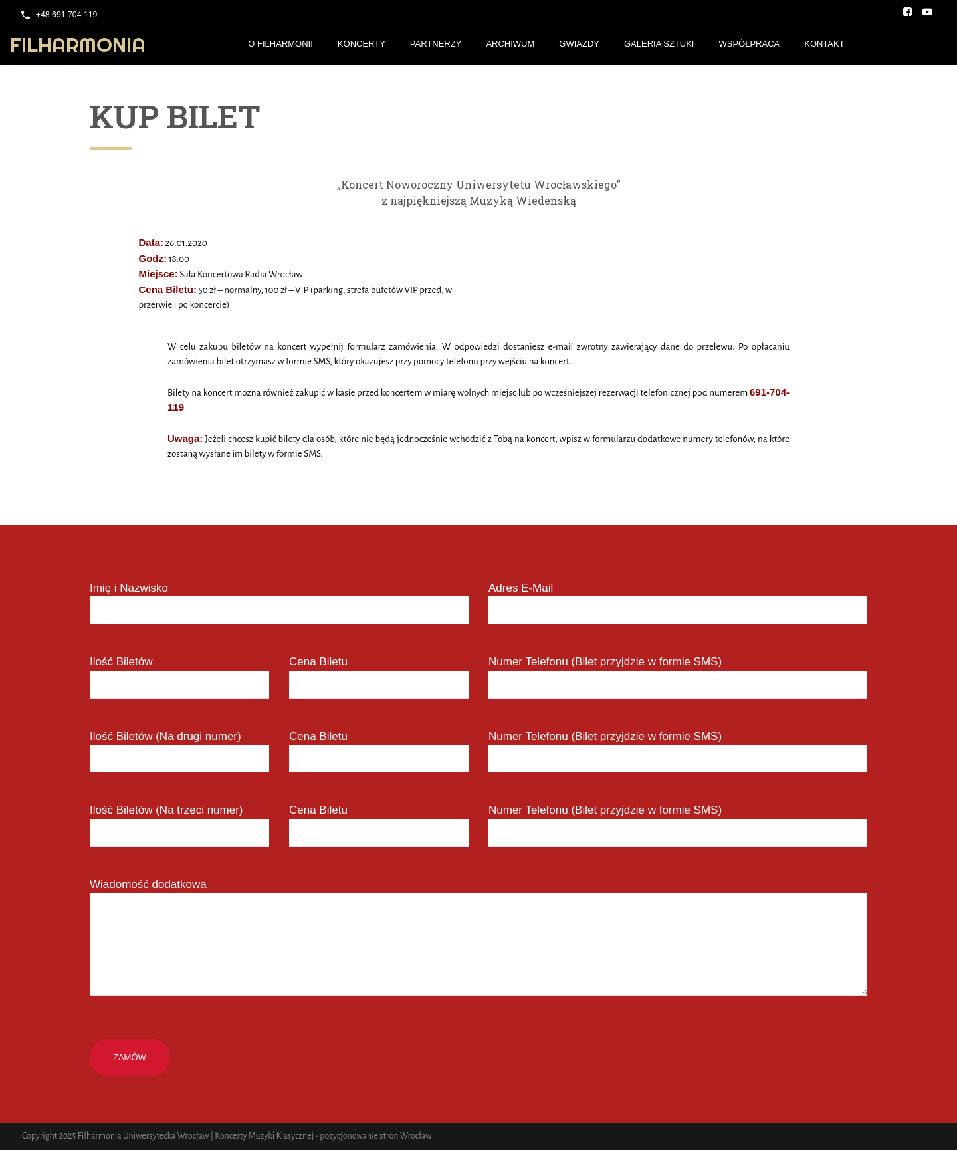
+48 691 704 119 (67, 14)
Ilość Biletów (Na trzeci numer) (166, 810)
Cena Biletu (318, 661)
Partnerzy (436, 44)
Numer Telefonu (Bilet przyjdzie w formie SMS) (605, 661)
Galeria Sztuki (659, 44)
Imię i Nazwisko (129, 588)
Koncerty (361, 44)
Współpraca (749, 44)
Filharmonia (78, 44)
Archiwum (510, 44)
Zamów (129, 1057)
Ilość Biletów (121, 661)
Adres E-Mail (520, 588)
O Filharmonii (280, 44)
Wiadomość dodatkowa (148, 884)
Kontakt (824, 44)
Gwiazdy (579, 44)
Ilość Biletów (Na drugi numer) (165, 736)
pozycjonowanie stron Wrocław (375, 1136)
